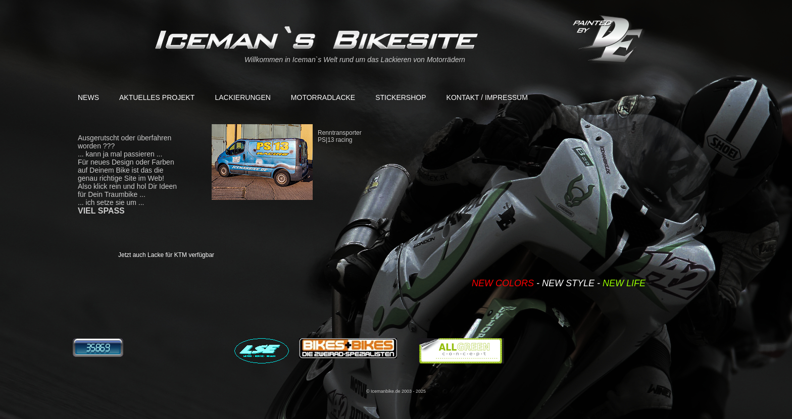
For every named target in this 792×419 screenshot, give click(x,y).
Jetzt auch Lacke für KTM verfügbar (166, 254)
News (88, 97)
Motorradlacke (323, 97)
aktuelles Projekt (156, 97)
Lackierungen (242, 97)
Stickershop (400, 97)
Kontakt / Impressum (487, 97)
